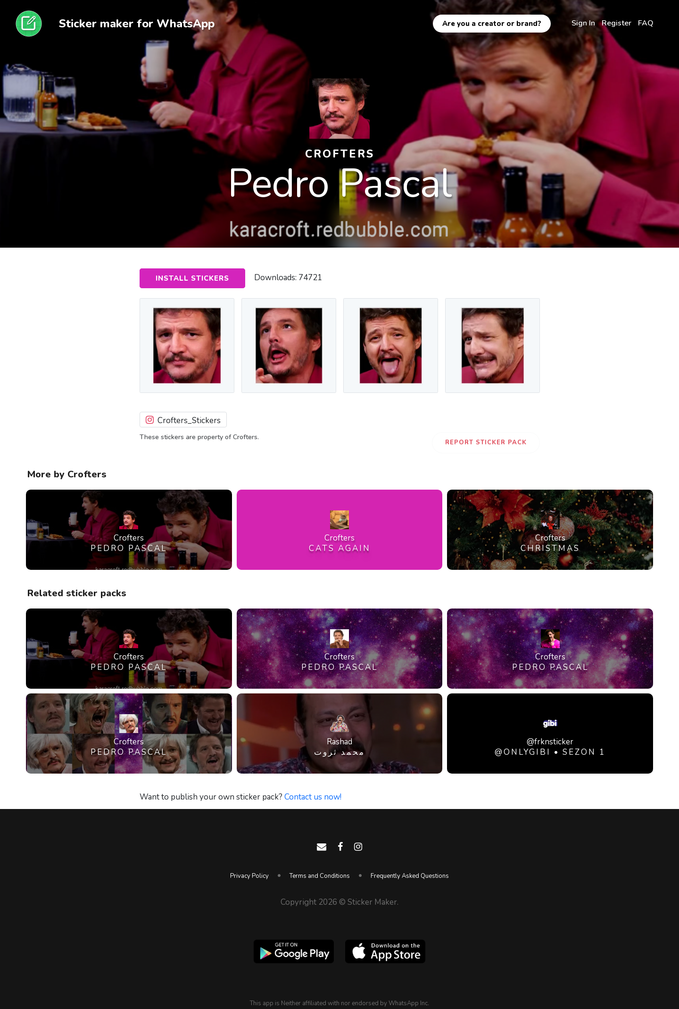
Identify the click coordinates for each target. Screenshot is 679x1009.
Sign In (583, 23)
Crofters (339, 154)
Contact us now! (312, 797)
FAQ (646, 23)
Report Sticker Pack (486, 442)
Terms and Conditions (320, 876)
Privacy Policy (249, 876)
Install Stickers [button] (192, 278)
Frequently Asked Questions (410, 876)
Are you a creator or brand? (491, 23)
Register (616, 23)
